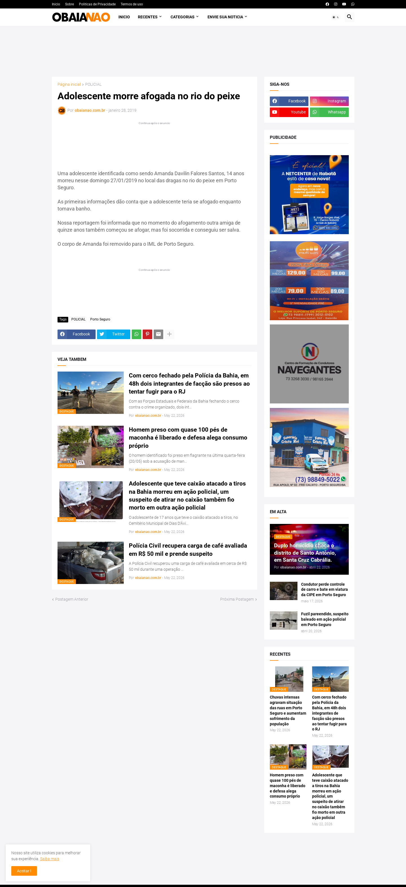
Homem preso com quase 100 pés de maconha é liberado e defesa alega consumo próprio (188, 437)
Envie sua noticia (225, 17)
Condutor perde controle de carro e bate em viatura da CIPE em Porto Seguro (324, 589)
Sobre (69, 4)
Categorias (183, 17)
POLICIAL (93, 84)
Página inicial (69, 84)
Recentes (148, 17)
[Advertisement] (203, 51)
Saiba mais (49, 859)
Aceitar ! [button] (24, 871)
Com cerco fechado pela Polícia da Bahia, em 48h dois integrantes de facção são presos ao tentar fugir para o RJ (189, 383)
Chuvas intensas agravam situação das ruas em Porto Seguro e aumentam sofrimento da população (288, 710)
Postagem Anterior (71, 599)
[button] (336, 17)
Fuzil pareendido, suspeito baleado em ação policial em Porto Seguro (324, 619)
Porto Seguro (100, 319)
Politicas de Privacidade (97, 4)
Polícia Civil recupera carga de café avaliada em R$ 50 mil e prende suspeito (188, 549)
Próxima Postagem (237, 599)
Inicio (56, 4)
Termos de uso (132, 4)
